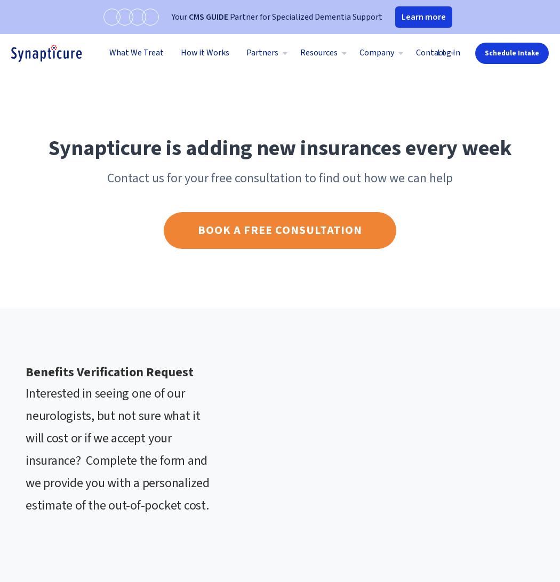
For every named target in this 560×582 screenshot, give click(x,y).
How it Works (205, 53)
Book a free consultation (280, 230)
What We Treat (136, 53)
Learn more (424, 17)
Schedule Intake (512, 53)
